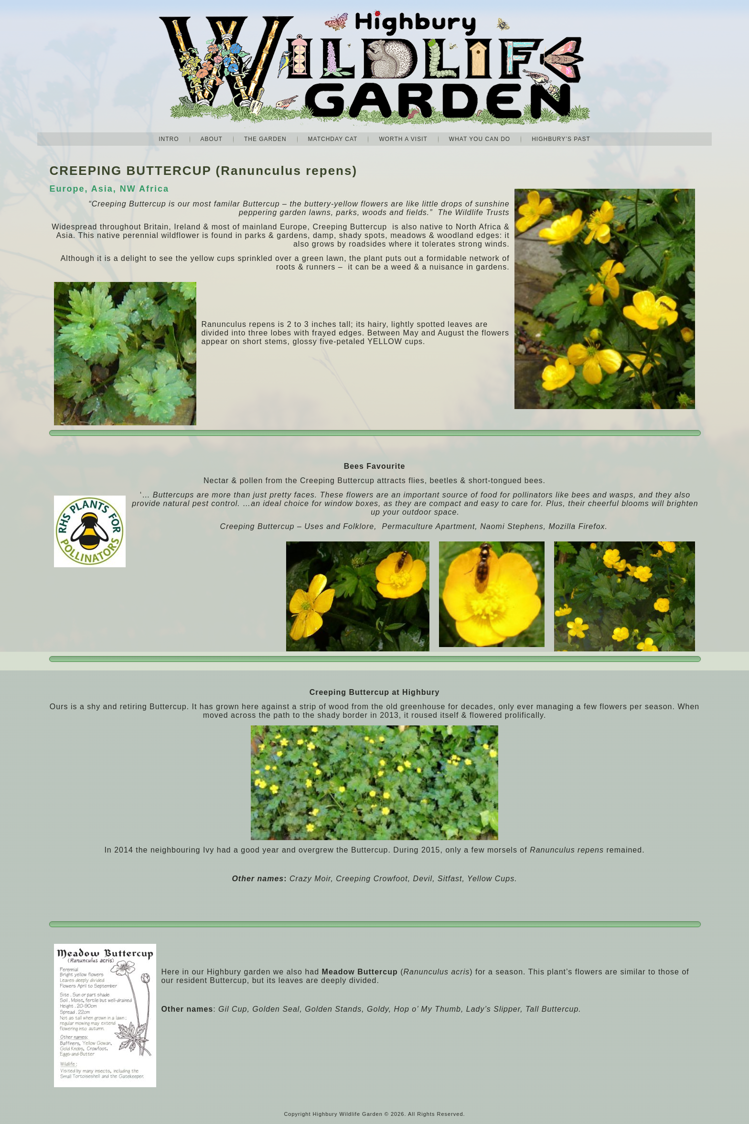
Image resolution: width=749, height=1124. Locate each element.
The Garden (265, 139)
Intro (169, 139)
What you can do (479, 139)
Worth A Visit (403, 139)
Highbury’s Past (561, 139)
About (212, 139)
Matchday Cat (333, 139)
